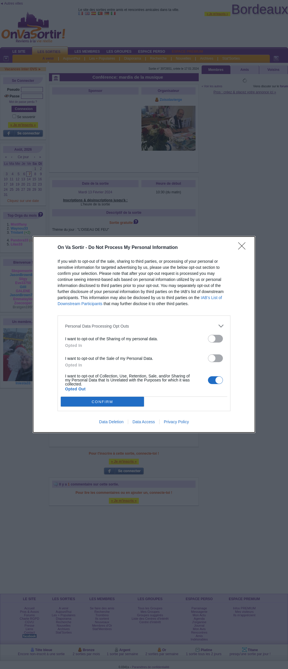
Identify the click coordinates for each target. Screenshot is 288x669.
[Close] (243, 247)
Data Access (143, 421)
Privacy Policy (176, 421)
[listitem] (144, 326)
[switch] (215, 339)
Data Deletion (111, 421)
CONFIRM (102, 402)
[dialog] (144, 334)
